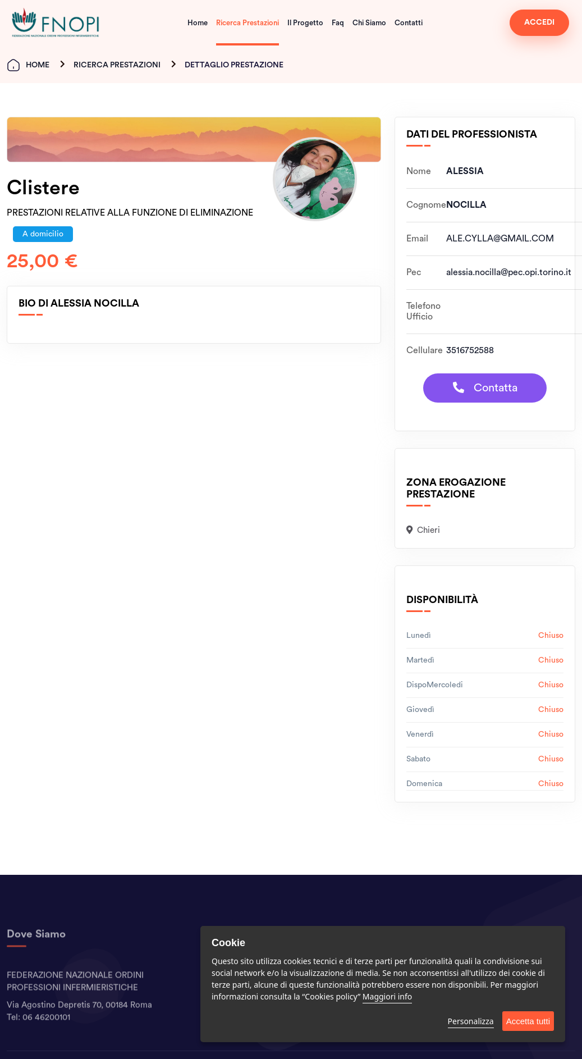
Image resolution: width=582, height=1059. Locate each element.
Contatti (409, 22)
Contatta (485, 388)
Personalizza (471, 1021)
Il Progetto (305, 22)
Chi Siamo (369, 22)
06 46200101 (46, 1036)
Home (197, 22)
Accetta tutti (528, 1021)
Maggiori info (387, 996)
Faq (338, 22)
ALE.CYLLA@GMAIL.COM (500, 238)
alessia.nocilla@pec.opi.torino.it (508, 272)
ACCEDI (539, 22)
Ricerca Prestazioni (247, 22)
